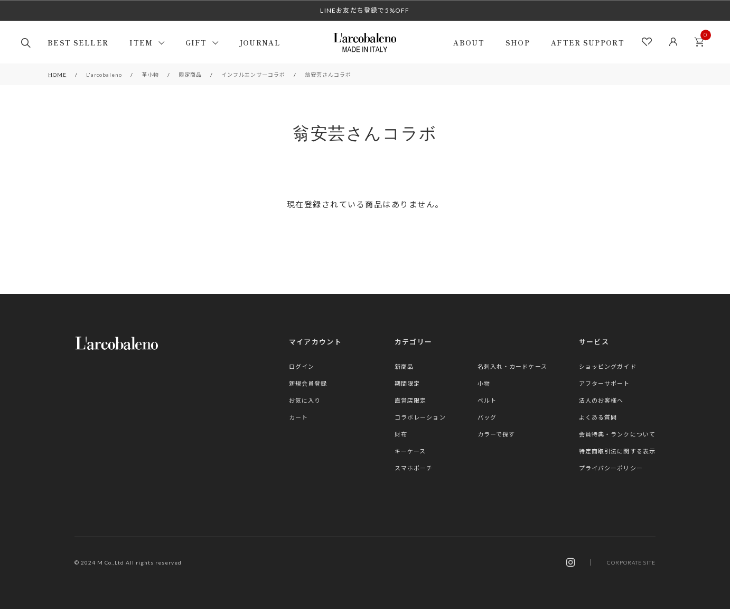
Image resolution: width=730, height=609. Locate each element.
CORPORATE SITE (631, 562)
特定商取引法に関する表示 (617, 451)
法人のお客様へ (601, 400)
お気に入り (305, 400)
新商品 (404, 366)
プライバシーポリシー (611, 468)
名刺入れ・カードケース (512, 366)
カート (702, 39)
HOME (57, 74)
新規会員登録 (308, 383)
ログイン (301, 366)
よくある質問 (598, 417)
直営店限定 (411, 400)
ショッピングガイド (608, 366)
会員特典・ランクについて (617, 434)
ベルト (487, 400)
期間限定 (407, 383)
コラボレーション (420, 417)
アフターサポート (604, 383)
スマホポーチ (414, 468)
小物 (484, 383)
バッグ (487, 417)
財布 (401, 434)
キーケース (410, 451)
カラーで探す (497, 434)
